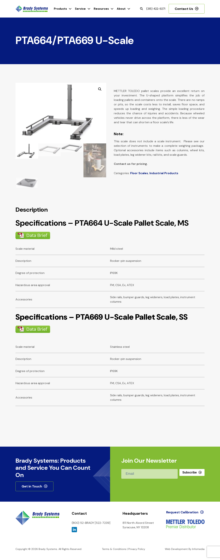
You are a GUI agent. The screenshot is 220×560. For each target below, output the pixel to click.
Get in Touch (32, 486)
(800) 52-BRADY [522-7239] (91, 523)
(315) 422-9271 (155, 9)
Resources (101, 9)
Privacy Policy (136, 549)
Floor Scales (139, 173)
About (121, 9)
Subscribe (189, 472)
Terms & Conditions (114, 549)
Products (60, 9)
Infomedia (198, 549)
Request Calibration (182, 512)
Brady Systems (31, 8)
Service (80, 9)
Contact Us (184, 9)
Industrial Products (163, 173)
